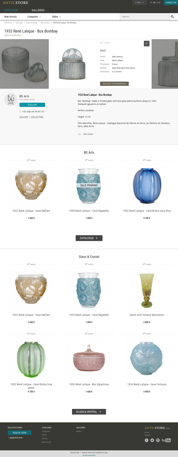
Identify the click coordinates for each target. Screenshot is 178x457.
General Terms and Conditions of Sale (95, 452)
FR (151, 2)
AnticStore (8, 22)
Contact (147, 434)
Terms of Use (74, 452)
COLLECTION (37, 117)
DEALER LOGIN (19, 432)
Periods (45, 438)
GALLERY (23, 117)
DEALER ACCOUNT (15, 427)
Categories (46, 430)
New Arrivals (10, 16)
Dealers (79, 430)
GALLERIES (38, 10)
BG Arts (24, 96)
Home (147, 431)
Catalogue (19, 22)
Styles (44, 434)
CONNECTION (171, 2)
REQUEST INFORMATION (114, 83)
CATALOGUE (11, 10)
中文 (159, 2)
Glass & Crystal (31, 22)
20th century (45, 22)
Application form (16, 437)
